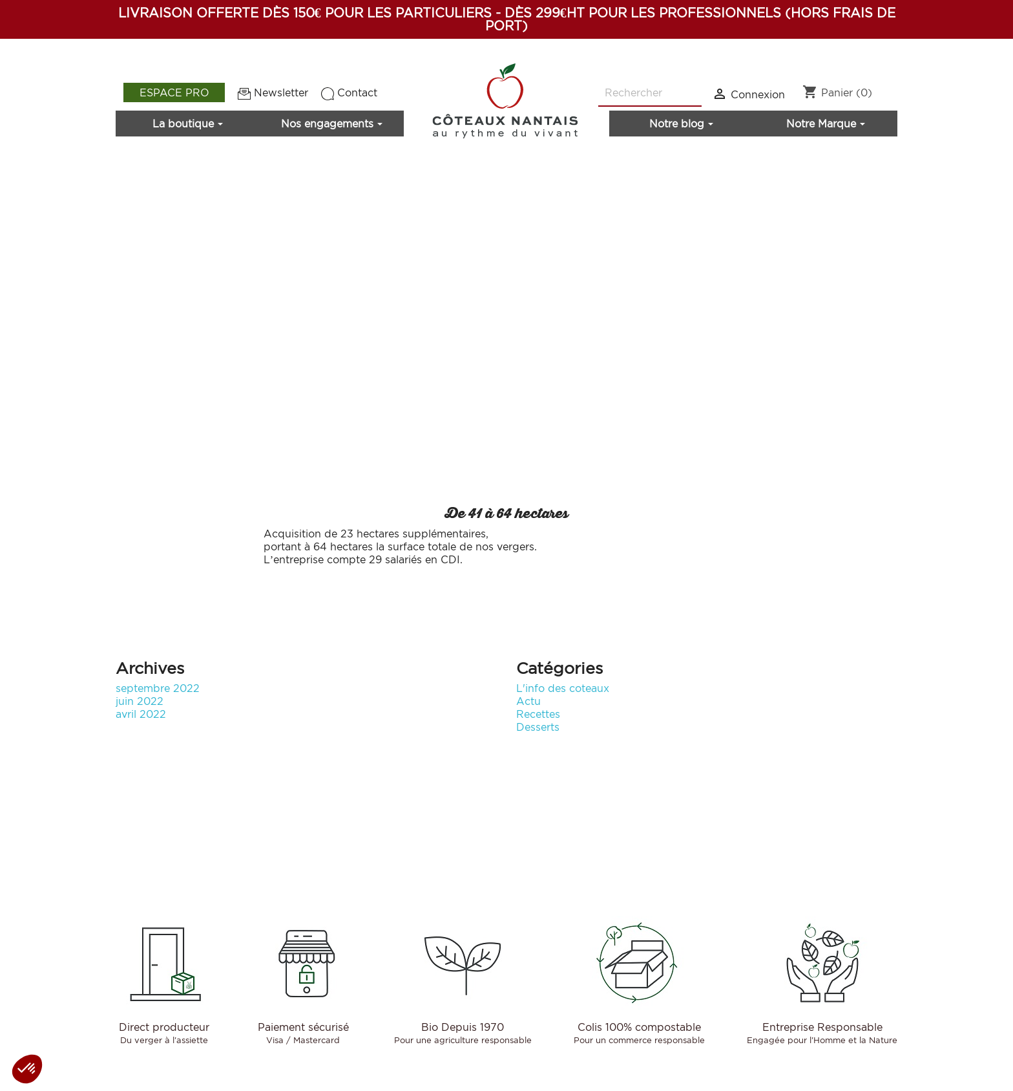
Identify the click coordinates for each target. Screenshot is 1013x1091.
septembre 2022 (158, 688)
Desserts (537, 727)
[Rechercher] (650, 93)
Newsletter (273, 92)
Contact (349, 92)
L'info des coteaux (562, 688)
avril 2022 (141, 714)
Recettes (538, 714)
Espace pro (174, 92)
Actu (528, 701)
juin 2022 (139, 701)
